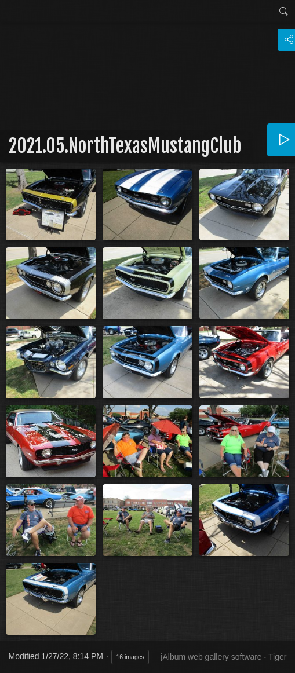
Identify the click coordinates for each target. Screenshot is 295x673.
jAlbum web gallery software (211, 656)
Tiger (277, 656)
